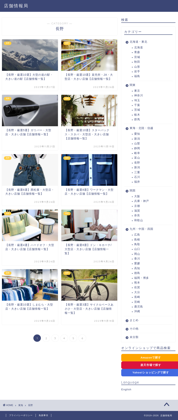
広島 (137, 234)
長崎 (137, 297)
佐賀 (137, 287)
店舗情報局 (16, 5)
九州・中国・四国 (141, 229)
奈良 (137, 215)
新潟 (137, 138)
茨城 (137, 109)
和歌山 (138, 220)
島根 (137, 239)
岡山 (137, 253)
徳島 (137, 273)
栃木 (137, 114)
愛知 (137, 133)
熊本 (137, 282)
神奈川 (138, 95)
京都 (137, 205)
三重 (137, 172)
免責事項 (43, 415)
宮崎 (137, 301)
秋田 (137, 61)
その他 (134, 328)
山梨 (137, 143)
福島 (137, 76)
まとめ (134, 320)
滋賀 (137, 210)
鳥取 (137, 244)
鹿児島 (138, 306)
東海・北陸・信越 (141, 128)
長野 (137, 162)
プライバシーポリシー (21, 415)
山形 (137, 66)
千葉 (137, 105)
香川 (137, 258)
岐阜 (137, 153)
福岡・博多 (141, 277)
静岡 (137, 148)
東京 (137, 90)
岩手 (137, 71)
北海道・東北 (138, 41)
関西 (133, 190)
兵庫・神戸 (141, 201)
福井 (137, 181)
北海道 (138, 47)
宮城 (137, 57)
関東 (133, 85)
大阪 (137, 196)
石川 (137, 177)
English (126, 389)
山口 (137, 249)
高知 (137, 268)
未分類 (134, 337)
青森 (137, 52)
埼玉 (137, 100)
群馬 (137, 119)
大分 (137, 292)
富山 (137, 157)
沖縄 (137, 311)
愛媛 (137, 263)
